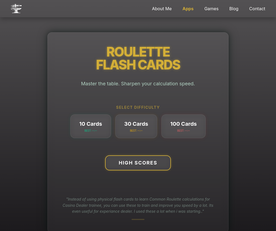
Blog (234, 8)
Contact (257, 8)
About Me (162, 8)
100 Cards (183, 126)
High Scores (138, 163)
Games (211, 8)
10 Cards (90, 126)
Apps (188, 8)
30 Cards (136, 126)
